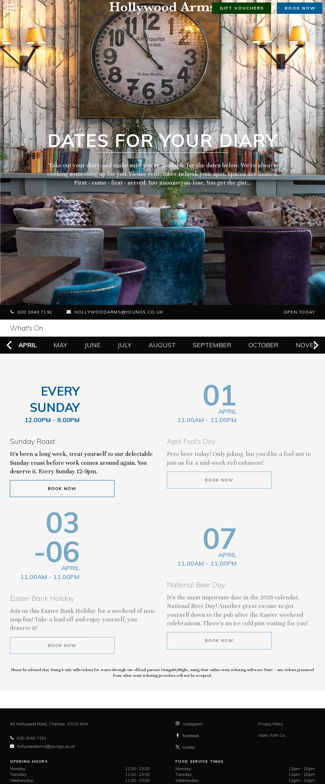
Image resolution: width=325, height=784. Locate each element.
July (124, 345)
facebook (187, 735)
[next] (315, 345)
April (27, 345)
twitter (185, 747)
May (60, 345)
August (162, 345)
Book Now (62, 488)
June (93, 345)
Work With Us (271, 735)
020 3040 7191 (31, 312)
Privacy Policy (270, 723)
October (263, 345)
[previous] (10, 345)
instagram (189, 723)
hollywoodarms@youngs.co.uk (115, 312)
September (212, 345)
